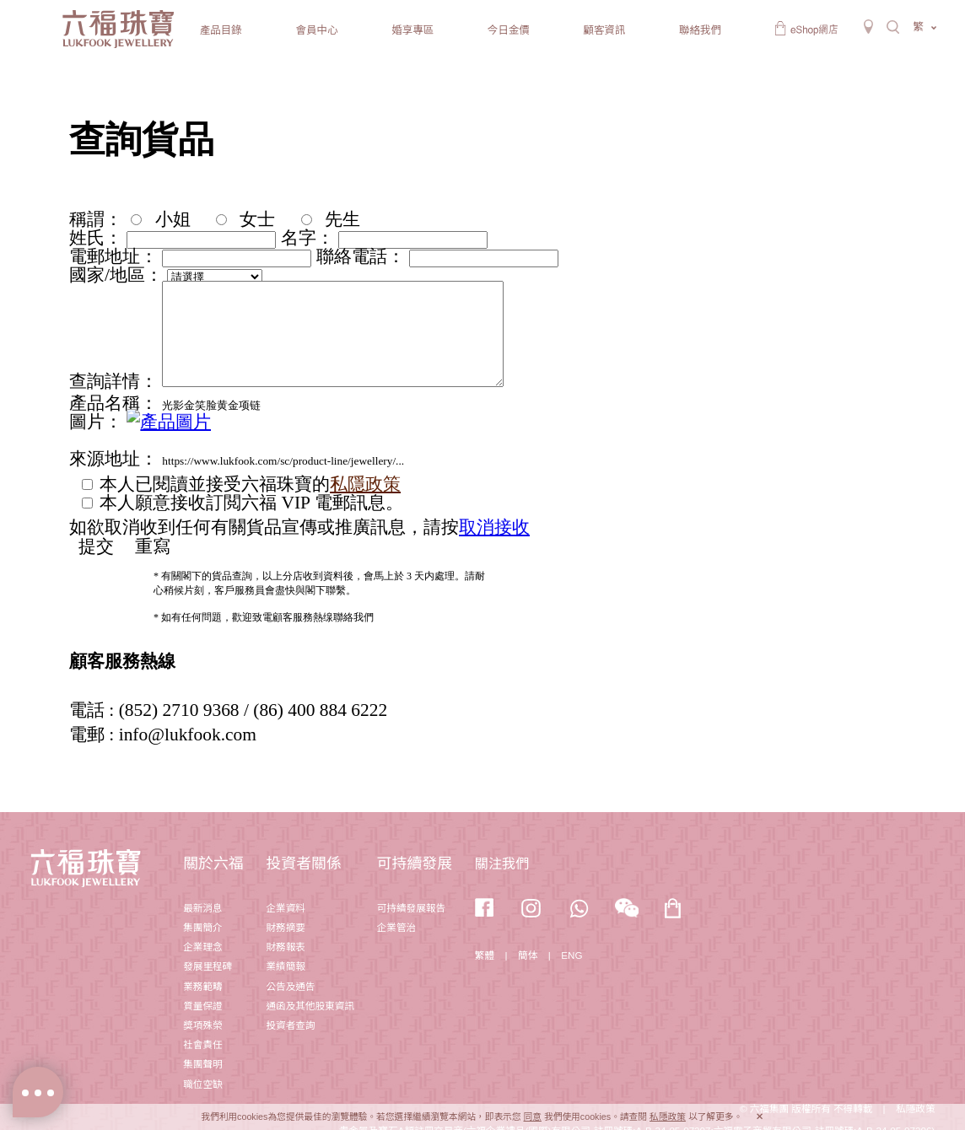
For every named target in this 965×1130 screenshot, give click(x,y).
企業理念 (202, 946)
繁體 (484, 955)
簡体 (527, 955)
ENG (571, 955)
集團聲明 (202, 1063)
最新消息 (202, 907)
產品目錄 (221, 30)
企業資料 (285, 907)
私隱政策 (668, 1116)
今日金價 (509, 30)
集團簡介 (202, 927)
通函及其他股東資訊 (309, 1005)
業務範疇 (202, 986)
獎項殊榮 (202, 1025)
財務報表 (285, 946)
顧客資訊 (604, 30)
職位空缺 (202, 1084)
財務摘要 (285, 927)
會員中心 (316, 30)
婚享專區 (412, 30)
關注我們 (502, 863)
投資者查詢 (290, 1025)
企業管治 (396, 927)
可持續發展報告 (411, 907)
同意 (533, 1116)
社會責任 (202, 1044)
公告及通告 (290, 986)
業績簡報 (285, 965)
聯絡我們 (700, 30)
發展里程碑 (207, 965)
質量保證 (202, 1005)
